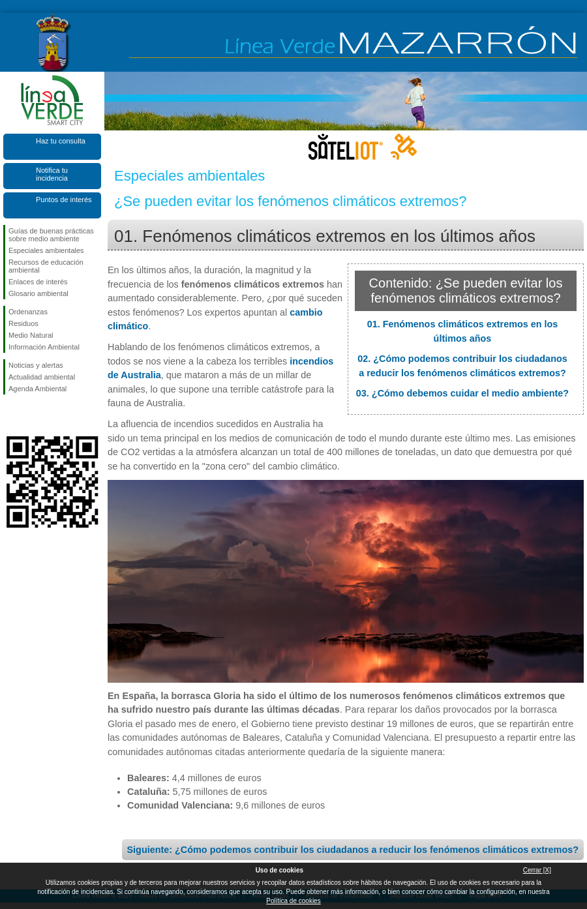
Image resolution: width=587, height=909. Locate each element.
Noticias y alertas (35, 365)
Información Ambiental (44, 347)
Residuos (23, 323)
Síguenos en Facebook (11, 415)
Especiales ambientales (46, 250)
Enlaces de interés (38, 282)
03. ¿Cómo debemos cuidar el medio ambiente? (462, 393)
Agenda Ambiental (37, 389)
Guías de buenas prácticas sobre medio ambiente (51, 235)
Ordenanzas (28, 312)
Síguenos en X (32, 415)
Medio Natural (30, 335)
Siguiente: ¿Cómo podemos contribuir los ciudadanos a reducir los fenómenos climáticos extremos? (353, 849)
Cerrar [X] (537, 870)
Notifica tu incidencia (52, 174)
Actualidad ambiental (41, 377)
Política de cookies (293, 900)
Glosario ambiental (38, 293)
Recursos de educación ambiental (45, 266)
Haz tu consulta (60, 141)
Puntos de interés (64, 199)
